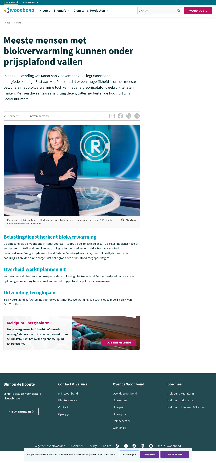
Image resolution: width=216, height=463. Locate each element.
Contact (63, 407)
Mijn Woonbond (31, 2)
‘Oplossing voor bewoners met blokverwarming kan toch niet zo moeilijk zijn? (77, 299)
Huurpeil (118, 407)
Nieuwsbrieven (21, 411)
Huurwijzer (119, 414)
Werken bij (119, 428)
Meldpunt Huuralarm (180, 393)
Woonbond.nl (11, 2)
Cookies (106, 446)
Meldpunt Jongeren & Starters (186, 407)
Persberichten (122, 421)
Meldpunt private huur (181, 400)
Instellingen (129, 454)
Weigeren (149, 454)
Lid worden (120, 400)
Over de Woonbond (125, 393)
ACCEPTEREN (175, 454)
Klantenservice (67, 400)
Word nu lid (198, 11)
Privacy (92, 446)
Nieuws (17, 22)
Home (7, 22)
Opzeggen (64, 414)
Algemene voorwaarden (50, 446)
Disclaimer (76, 446)
